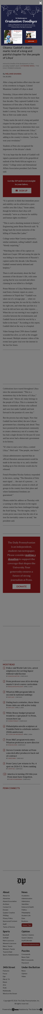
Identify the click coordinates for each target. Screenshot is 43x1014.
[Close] (40, 3)
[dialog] (21, 507)
